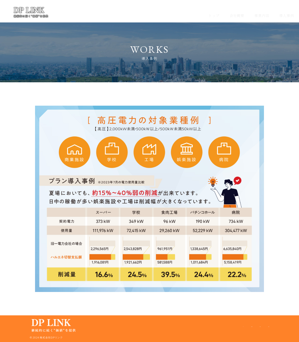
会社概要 (237, 11)
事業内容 (261, 11)
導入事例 (286, 11)
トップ (214, 11)
